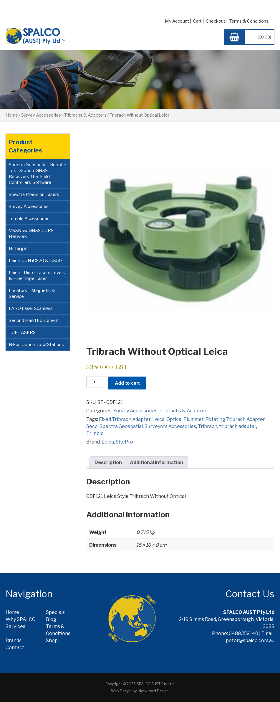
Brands (13, 640)
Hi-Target (18, 248)
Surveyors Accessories (170, 426)
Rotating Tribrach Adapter (235, 419)
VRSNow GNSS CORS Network (31, 233)
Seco (92, 426)
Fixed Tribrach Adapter (124, 419)
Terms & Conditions (249, 21)
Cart (197, 21)
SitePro (124, 442)
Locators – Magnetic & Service (32, 293)
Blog (51, 619)
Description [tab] (108, 462)
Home (12, 115)
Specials (55, 612)
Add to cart (127, 383)
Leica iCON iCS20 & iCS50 (35, 260)
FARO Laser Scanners (31, 308)
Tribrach (207, 426)
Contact (15, 647)
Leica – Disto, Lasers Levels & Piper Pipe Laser (37, 275)
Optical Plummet (185, 419)
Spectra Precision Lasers (34, 194)
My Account (177, 21)
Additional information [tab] (156, 462)
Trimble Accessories (29, 218)
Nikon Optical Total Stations (36, 344)
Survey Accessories (41, 115)
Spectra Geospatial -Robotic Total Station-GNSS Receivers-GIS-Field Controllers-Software (37, 173)
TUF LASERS (22, 332)
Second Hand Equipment (34, 320)
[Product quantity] (96, 382)
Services (15, 626)
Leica (158, 419)
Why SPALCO (21, 619)
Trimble (95, 433)
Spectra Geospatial (121, 426)
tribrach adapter (237, 426)
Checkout (215, 21)
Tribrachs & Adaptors (85, 115)
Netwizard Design (153, 691)
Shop (52, 640)
